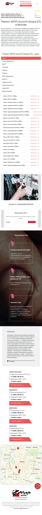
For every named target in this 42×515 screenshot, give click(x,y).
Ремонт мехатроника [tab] (8, 85)
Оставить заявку (16, 381)
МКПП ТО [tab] (4, 79)
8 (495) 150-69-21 (25, 2)
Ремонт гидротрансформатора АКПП (13, 111)
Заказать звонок (25, 5)
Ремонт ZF (6, 149)
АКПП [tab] (3, 58)
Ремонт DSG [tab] (5, 88)
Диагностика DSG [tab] (7, 91)
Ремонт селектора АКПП (9, 121)
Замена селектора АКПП (9, 124)
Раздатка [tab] (4, 73)
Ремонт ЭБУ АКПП (8, 137)
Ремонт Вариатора (8, 156)
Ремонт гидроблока (8, 162)
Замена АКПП (7, 99)
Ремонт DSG (6, 152)
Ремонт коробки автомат (10, 102)
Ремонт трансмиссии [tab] (8, 61)
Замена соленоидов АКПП (10, 134)
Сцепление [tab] (5, 67)
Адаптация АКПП (7, 143)
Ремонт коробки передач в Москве (10, 14)
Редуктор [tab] (4, 70)
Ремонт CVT (6, 159)
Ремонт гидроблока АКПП (10, 105)
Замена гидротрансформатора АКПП (13, 115)
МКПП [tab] (4, 64)
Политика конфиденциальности (21, 508)
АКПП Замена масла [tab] (7, 76)
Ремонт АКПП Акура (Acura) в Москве (11, 15)
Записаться (33, 96)
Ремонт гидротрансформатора (11, 165)
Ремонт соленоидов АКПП (10, 130)
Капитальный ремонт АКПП (10, 127)
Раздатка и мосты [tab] (7, 82)
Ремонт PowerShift (8, 146)
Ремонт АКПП (7, 96)
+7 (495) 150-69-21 (17, 377)
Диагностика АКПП (8, 118)
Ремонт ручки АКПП (8, 140)
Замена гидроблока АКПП (10, 108)
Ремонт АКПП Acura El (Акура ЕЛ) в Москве (12, 17)
